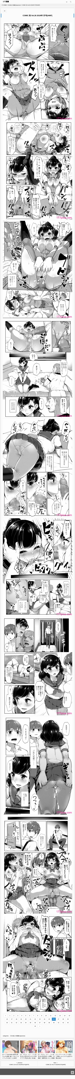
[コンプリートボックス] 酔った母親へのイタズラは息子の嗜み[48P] (64, 1056)
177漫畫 (6, 2)
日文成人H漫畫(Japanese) (14, 5)
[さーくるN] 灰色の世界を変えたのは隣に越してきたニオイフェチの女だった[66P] (10, 1056)
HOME (4, 5)
